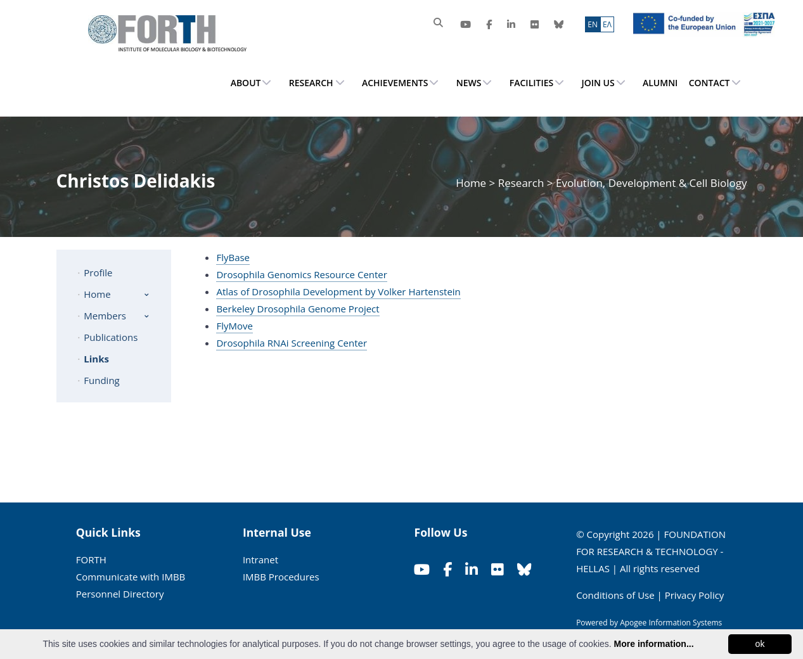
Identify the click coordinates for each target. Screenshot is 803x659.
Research (521, 183)
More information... (654, 644)
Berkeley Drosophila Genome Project (297, 308)
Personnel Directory (120, 593)
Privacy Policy (694, 595)
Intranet (260, 559)
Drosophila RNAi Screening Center (291, 342)
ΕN (593, 24)
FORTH (91, 559)
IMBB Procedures (281, 576)
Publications (111, 337)
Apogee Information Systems (671, 622)
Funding (101, 380)
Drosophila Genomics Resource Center (301, 274)
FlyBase (233, 257)
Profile (98, 272)
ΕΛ (607, 24)
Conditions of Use (615, 595)
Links (96, 358)
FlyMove (234, 325)
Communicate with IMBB (131, 576)
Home (472, 183)
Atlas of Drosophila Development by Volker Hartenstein (338, 291)
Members (105, 315)
